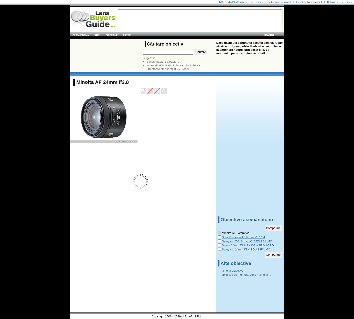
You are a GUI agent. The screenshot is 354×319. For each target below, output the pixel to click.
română (269, 35)
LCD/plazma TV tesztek (339, 2)
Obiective (111, 35)
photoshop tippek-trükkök (309, 2)
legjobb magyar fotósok (279, 2)
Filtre (127, 35)
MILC (222, 2)
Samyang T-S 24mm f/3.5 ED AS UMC (247, 241)
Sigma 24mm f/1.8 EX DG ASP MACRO (248, 245)
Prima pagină (80, 35)
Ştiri (97, 35)
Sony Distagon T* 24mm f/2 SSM (243, 237)
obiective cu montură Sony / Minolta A (246, 274)
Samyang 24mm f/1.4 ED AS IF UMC (246, 249)
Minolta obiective (232, 270)
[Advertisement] (200, 20)
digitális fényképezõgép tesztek (245, 2)
